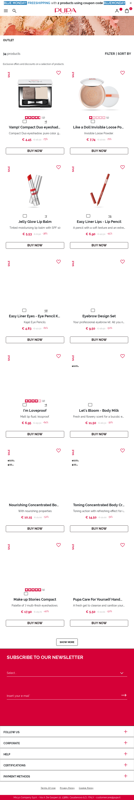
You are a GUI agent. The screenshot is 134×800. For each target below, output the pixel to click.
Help (67, 754)
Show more (67, 642)
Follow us (67, 732)
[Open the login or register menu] (118, 11)
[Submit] (123, 694)
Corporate (67, 743)
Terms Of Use (48, 788)
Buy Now (34, 151)
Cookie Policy (86, 788)
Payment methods (67, 776)
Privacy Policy (67, 788)
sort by (124, 54)
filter (110, 54)
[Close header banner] (130, 3)
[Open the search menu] (14, 11)
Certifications (67, 765)
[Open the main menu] (6, 11)
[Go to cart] (128, 11)
